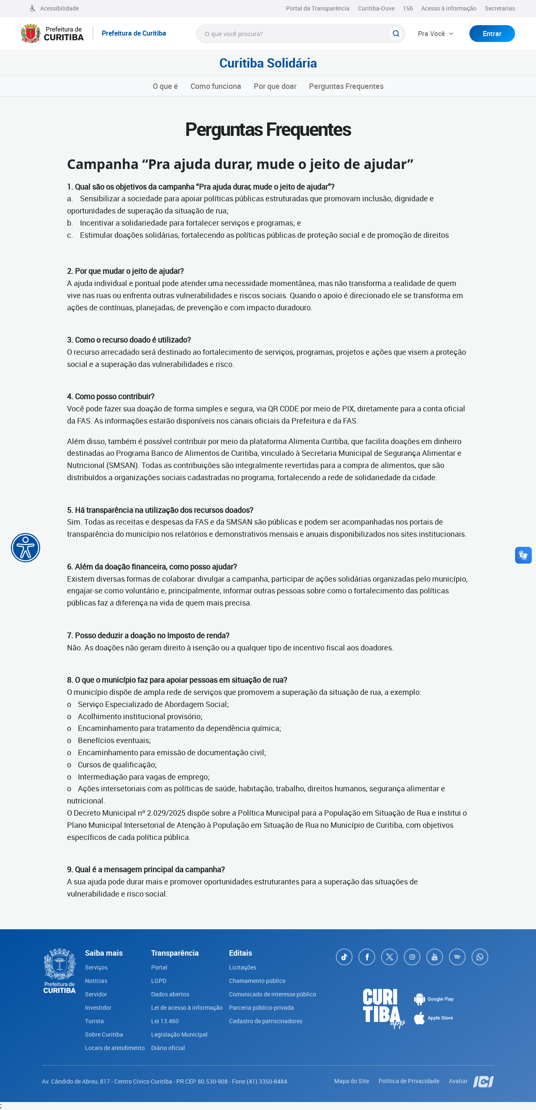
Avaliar (459, 1081)
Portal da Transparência (318, 8)
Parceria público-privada (261, 1007)
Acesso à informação (449, 8)
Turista (94, 1021)
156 (408, 8)
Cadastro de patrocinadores (265, 1021)
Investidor (98, 1007)
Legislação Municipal (179, 1034)
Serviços (96, 967)
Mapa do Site (352, 1081)
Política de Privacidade (410, 1081)
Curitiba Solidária (268, 63)
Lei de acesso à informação (187, 1007)
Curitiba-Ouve (376, 8)
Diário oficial (168, 1048)
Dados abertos (170, 994)
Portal (159, 967)
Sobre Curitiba (104, 1034)
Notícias (96, 981)
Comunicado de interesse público (272, 994)
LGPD (158, 981)
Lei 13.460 (165, 1021)
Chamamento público (257, 981)
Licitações (242, 967)
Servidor (96, 994)
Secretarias (500, 8)
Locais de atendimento (115, 1048)
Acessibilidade (54, 8)
